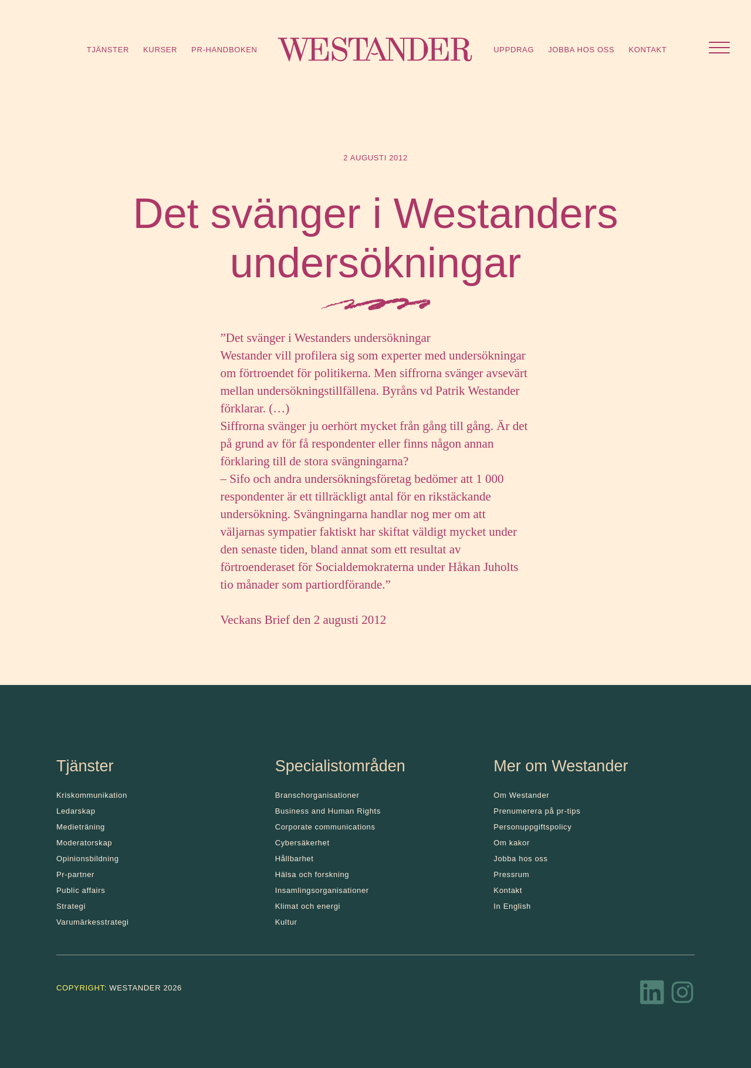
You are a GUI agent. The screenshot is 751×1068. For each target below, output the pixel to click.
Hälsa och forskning (312, 874)
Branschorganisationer (317, 795)
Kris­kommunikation (91, 795)
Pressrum (511, 874)
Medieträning (80, 826)
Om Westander (521, 795)
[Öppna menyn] (719, 49)
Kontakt (647, 49)
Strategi (71, 906)
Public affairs (80, 890)
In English (512, 906)
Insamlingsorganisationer (322, 890)
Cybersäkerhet (302, 842)
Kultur (286, 922)
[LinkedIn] (652, 996)
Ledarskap (76, 811)
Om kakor (511, 842)
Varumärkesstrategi (92, 922)
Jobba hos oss (581, 49)
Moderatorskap (84, 842)
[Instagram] (682, 996)
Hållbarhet (294, 858)
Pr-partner (75, 874)
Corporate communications (325, 826)
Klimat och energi (308, 906)
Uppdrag (513, 49)
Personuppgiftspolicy (532, 826)
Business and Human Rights (328, 811)
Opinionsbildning (87, 858)
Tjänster (108, 49)
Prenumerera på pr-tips (536, 811)
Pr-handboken (224, 49)
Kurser (160, 49)
